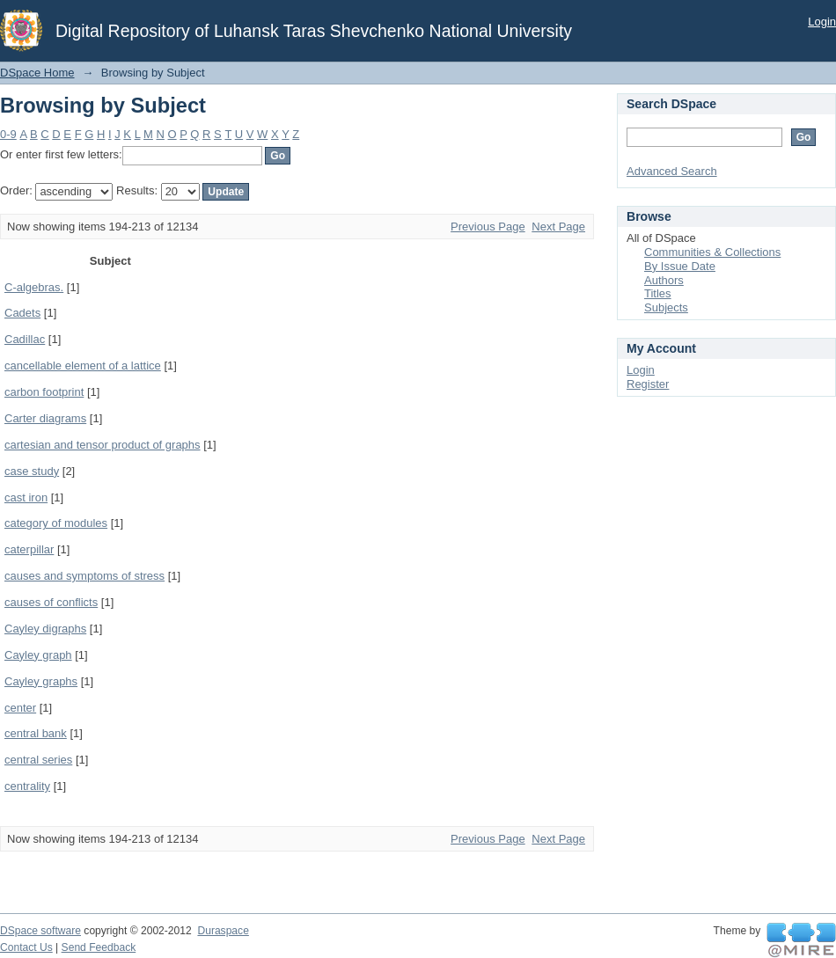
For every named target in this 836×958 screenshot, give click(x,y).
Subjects (666, 307)
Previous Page (488, 226)
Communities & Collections (712, 252)
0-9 (8, 134)
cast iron (26, 497)
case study (31, 471)
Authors (664, 280)
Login (822, 21)
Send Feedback (99, 947)
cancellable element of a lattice (82, 365)
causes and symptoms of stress (84, 575)
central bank (35, 733)
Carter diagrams (45, 418)
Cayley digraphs (45, 628)
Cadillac (24, 339)
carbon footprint (44, 392)
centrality (27, 786)
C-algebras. (33, 287)
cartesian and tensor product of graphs (102, 444)
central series (38, 759)
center (20, 707)
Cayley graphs (40, 681)
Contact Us (26, 947)
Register (648, 384)
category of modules (55, 523)
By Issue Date (679, 266)
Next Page (558, 226)
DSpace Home (37, 72)
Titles (657, 293)
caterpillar (29, 549)
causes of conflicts (51, 602)
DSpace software (40, 931)
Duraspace (222, 931)
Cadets (22, 312)
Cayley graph (38, 655)
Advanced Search (672, 171)
